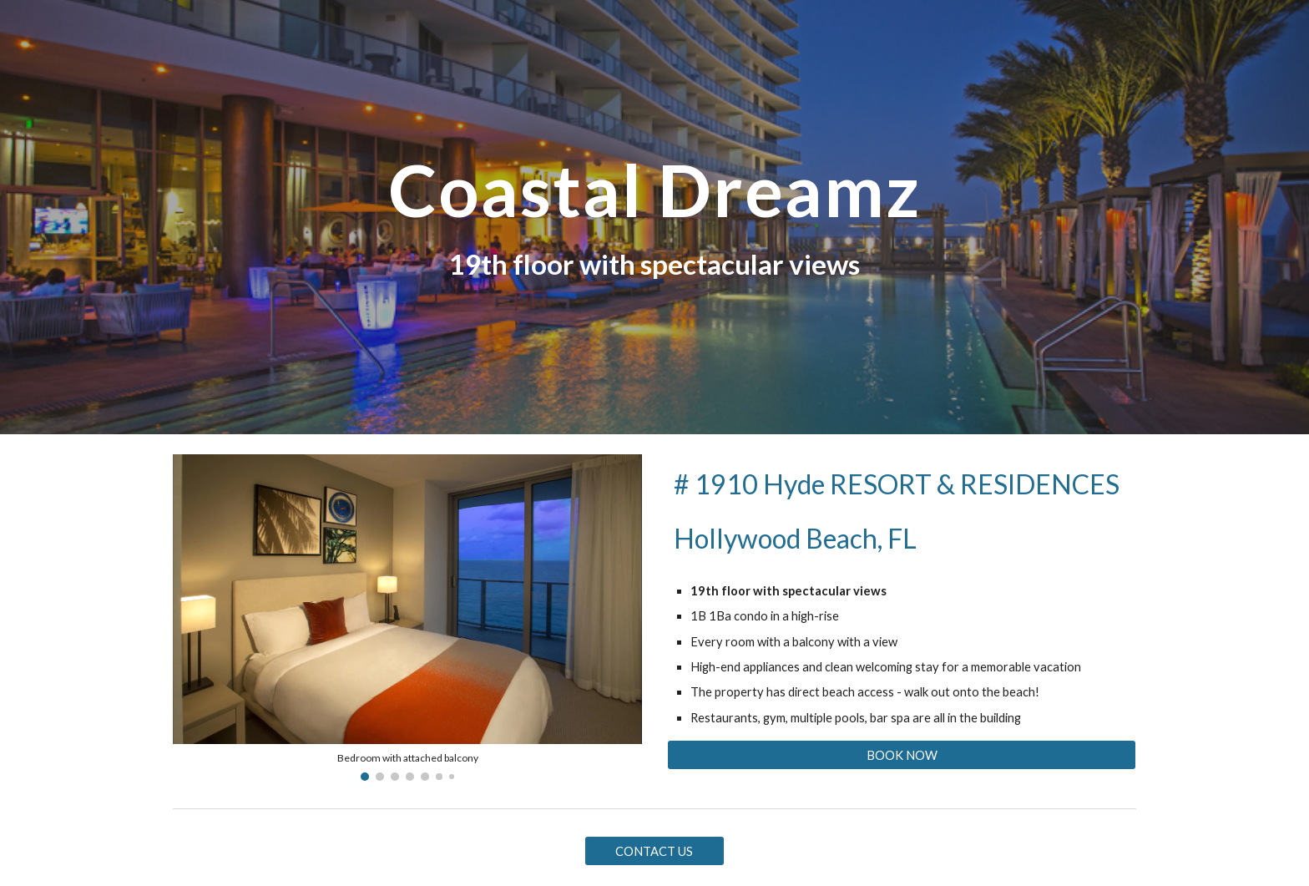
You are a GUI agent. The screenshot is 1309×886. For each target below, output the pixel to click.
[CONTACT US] (654, 851)
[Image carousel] (407, 617)
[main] (654, 190)
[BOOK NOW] (901, 755)
